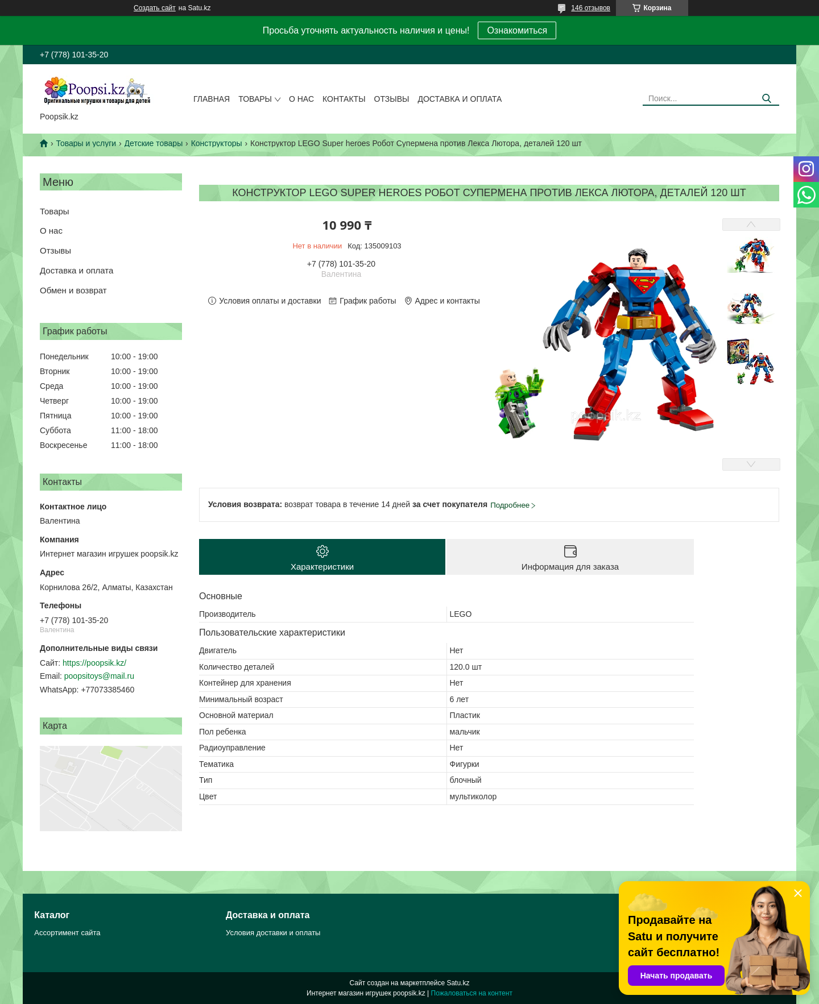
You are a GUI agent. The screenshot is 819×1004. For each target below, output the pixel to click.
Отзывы (392, 98)
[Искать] (766, 99)
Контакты (344, 98)
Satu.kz (457, 983)
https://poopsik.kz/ (94, 662)
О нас (301, 98)
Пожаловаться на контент (471, 993)
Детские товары (154, 143)
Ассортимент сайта (67, 932)
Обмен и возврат (73, 290)
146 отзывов (590, 8)
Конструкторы (216, 143)
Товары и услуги (86, 143)
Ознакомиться (517, 30)
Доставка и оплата (459, 98)
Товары (255, 98)
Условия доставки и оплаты (273, 932)
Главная (211, 98)
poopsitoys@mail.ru (99, 676)
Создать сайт (155, 8)
